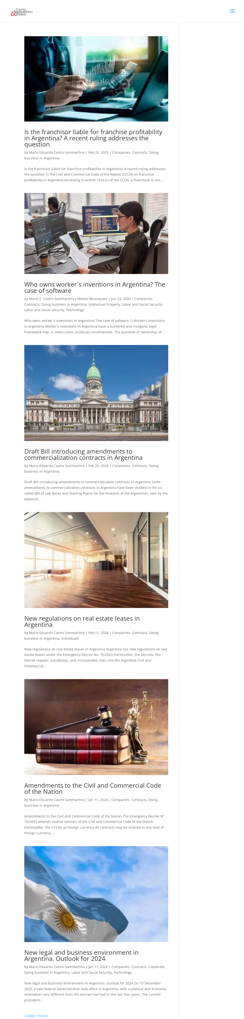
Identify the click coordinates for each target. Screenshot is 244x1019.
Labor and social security (44, 310)
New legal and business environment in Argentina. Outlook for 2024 (81, 955)
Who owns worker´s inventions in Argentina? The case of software (94, 287)
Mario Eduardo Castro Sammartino (57, 152)
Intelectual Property (104, 304)
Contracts (139, 152)
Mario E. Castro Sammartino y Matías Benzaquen (68, 298)
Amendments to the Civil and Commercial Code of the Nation (92, 788)
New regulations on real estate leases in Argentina (82, 621)
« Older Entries (36, 1016)
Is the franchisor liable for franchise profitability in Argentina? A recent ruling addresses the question (93, 137)
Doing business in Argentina (64, 304)
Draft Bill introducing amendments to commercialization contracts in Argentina (83, 454)
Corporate (156, 966)
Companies (121, 152)
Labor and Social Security (142, 304)
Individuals (70, 638)
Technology (75, 310)
